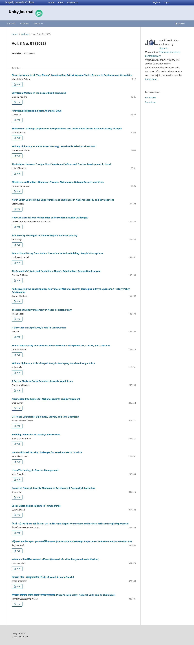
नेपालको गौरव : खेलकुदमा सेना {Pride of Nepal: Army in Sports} (43, 577)
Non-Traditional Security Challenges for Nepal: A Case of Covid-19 (47, 452)
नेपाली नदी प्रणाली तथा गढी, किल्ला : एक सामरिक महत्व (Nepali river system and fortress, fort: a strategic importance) (70, 523)
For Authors (150, 102)
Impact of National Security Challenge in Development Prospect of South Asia (53, 488)
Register (156, 2)
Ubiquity (163, 48)
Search (180, 23)
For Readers (150, 97)
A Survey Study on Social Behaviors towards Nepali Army (42, 381)
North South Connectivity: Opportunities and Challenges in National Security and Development (63, 199)
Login (166, 2)
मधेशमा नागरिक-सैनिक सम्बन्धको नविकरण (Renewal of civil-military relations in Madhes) (55, 559)
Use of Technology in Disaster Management (35, 470)
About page (151, 79)
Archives (24, 23)
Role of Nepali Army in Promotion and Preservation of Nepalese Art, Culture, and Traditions (61, 345)
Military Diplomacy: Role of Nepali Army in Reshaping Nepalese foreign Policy (53, 363)
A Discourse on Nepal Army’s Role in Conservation (39, 327)
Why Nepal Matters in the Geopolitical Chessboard (39, 92)
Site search (72, 2)
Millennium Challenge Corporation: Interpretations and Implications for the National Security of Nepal (67, 128)
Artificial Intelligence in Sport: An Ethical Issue (36, 110)
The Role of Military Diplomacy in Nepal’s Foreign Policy (42, 309)
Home (51, 2)
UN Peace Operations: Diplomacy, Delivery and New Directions (45, 416)
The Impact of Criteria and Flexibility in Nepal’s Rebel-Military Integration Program (56, 271)
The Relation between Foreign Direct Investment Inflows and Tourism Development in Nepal (61, 164)
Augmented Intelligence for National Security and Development (46, 398)
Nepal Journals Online (19, 2)
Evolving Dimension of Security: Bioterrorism (36, 434)
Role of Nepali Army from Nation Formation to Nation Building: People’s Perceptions (57, 253)
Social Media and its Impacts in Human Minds (36, 505)
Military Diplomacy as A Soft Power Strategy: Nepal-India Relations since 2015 (53, 146)
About (60, 2)
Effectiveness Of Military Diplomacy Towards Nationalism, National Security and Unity (58, 182)
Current (11, 23)
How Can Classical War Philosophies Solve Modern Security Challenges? (50, 217)
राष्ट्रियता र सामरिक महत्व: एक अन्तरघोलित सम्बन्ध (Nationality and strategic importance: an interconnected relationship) (72, 541)
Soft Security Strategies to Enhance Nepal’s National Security (44, 235)
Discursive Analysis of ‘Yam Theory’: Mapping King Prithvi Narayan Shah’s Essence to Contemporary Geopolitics (72, 75)
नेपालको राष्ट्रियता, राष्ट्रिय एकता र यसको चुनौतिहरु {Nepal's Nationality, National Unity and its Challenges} (63, 594)
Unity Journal (21, 11)
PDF (18, 84)
